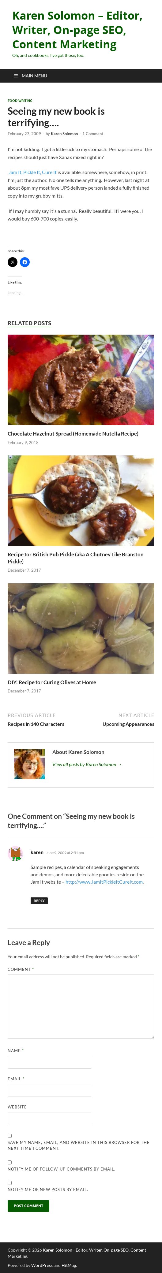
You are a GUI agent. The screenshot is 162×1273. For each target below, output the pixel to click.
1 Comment (92, 133)
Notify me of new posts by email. (48, 1189)
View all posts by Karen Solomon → (87, 764)
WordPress (42, 1265)
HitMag (69, 1265)
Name (16, 1050)
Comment (21, 969)
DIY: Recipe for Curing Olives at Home (52, 682)
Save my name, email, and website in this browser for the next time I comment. (79, 1145)
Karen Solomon (64, 133)
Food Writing (20, 100)
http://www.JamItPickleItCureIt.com (104, 882)
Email (16, 1078)
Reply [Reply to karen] (39, 900)
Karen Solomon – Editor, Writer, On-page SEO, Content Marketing (77, 30)
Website (17, 1106)
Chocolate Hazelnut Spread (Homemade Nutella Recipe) (73, 433)
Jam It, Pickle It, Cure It (32, 172)
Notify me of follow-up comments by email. (61, 1169)
